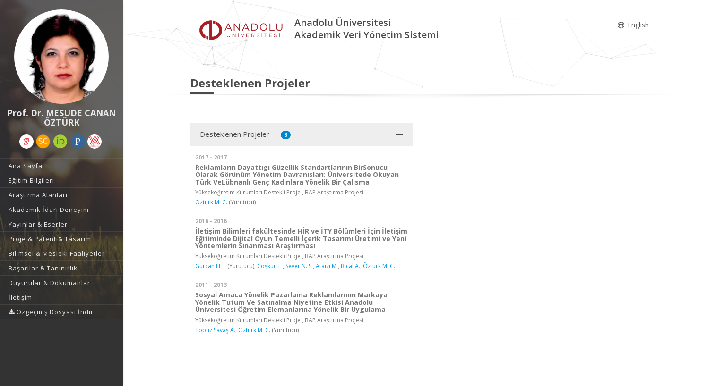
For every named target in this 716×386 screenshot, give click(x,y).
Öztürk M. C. (211, 202)
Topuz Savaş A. (215, 330)
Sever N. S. (299, 266)
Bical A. (350, 266)
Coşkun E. (270, 266)
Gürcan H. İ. (210, 266)
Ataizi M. (327, 266)
